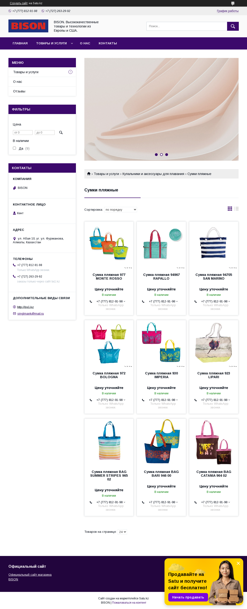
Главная (20, 43)
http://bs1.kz (25, 306)
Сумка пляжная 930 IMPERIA (161, 375)
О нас (85, 43)
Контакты (108, 43)
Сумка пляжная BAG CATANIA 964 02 (213, 473)
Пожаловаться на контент (129, 602)
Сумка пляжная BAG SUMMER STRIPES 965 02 (109, 475)
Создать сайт (19, 3)
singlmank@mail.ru (30, 313)
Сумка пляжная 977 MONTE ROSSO (109, 276)
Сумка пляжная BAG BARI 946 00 (161, 473)
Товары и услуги (51, 43)
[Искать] (233, 26)
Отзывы (19, 91)
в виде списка (236, 209)
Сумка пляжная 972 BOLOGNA (109, 375)
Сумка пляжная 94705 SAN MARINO (213, 276)
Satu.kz (144, 598)
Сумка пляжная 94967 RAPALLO (161, 276)
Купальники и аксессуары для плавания (153, 174)
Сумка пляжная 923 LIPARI (213, 375)
